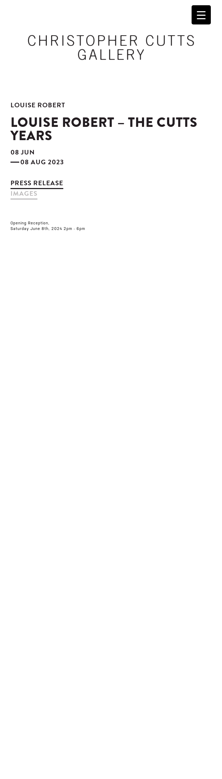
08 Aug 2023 (42, 162)
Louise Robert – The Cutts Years (104, 129)
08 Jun (22, 152)
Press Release (36, 183)
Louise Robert (37, 105)
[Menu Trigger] (201, 14)
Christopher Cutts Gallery (111, 47)
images (23, 193)
